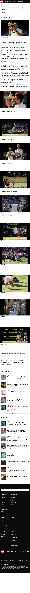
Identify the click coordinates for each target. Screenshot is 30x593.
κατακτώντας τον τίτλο (12, 87)
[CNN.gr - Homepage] (1, 1)
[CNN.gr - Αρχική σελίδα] (2, 551)
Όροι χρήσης (3, 557)
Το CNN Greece (14, 545)
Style (2, 517)
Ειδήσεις (6, 1)
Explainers (3, 539)
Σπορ (2, 504)
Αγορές (12, 504)
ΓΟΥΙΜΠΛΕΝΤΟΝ (8, 360)
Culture (2, 520)
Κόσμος (21, 1)
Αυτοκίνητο (4, 525)
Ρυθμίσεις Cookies (16, 557)
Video (12, 531)
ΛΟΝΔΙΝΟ (3, 364)
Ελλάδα (18, 1)
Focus (3, 531)
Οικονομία (14, 1)
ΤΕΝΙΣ (23, 362)
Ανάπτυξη (13, 497)
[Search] (28, 490)
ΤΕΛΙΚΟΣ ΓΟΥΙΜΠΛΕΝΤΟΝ (6, 362)
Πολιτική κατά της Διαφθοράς (15, 560)
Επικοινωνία (24, 560)
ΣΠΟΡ (2, 5)
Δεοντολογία (9, 557)
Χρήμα (12, 500)
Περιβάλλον (4, 509)
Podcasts (13, 534)
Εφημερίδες (14, 537)
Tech (2, 507)
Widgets (13, 540)
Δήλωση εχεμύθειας (4, 560)
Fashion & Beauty (5, 523)
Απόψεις (3, 536)
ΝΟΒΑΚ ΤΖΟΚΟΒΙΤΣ (16, 362)
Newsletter (13, 543)
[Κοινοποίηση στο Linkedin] (14, 17)
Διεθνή (12, 507)
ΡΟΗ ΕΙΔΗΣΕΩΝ (5, 371)
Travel (12, 517)
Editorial (3, 534)
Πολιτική (10, 1)
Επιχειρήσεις (14, 502)
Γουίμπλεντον (23, 42)
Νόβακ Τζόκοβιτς (14, 43)
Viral (2, 511)
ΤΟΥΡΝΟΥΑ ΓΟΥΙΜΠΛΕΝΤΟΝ (18, 360)
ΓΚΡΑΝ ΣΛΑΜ (9, 364)
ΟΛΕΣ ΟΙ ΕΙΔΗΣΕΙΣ (15, 413)
